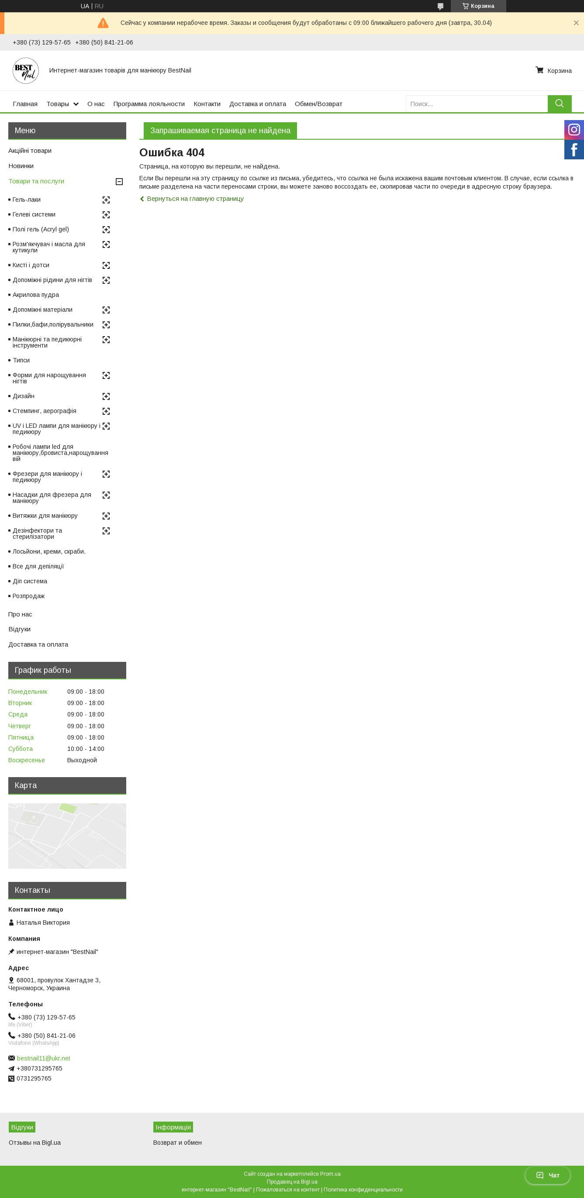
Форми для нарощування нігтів (49, 378)
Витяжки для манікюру (45, 515)
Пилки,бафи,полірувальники (53, 324)
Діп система (30, 581)
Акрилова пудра (36, 294)
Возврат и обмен (177, 1142)
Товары (57, 103)
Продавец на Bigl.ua (292, 1182)
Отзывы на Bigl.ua (35, 1142)
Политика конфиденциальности (363, 1190)
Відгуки (19, 629)
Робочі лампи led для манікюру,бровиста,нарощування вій (60, 452)
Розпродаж (29, 595)
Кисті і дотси (31, 265)
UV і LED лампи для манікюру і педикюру (56, 428)
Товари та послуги (36, 181)
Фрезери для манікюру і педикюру (47, 476)
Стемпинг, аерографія (44, 410)
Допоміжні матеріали (43, 309)
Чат (548, 1175)
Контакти (207, 103)
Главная (25, 103)
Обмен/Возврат (318, 103)
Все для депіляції (38, 566)
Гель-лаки (27, 199)
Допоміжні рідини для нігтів (52, 279)
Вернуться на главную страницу (195, 198)
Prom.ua (330, 1174)
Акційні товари (30, 150)
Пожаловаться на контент (288, 1190)
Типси (21, 360)
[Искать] (560, 103)
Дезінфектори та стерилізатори (37, 533)
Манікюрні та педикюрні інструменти (47, 342)
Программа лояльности (149, 103)
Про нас (20, 614)
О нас (96, 103)
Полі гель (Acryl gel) (41, 229)
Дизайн (24, 395)
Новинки (21, 165)
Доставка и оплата (257, 103)
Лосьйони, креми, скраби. (49, 551)
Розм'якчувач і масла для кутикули (49, 247)
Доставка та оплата (38, 644)
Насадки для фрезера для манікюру (52, 497)
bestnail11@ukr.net (43, 1058)
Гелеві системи (34, 214)
